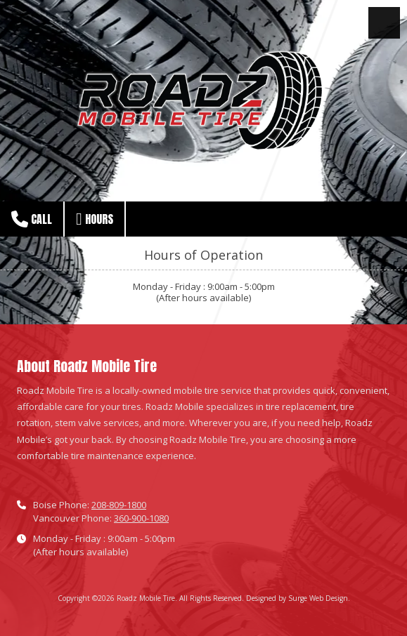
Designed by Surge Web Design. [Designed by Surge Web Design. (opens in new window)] (298, 598)
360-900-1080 (141, 518)
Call (31, 219)
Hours (94, 219)
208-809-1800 (118, 504)
